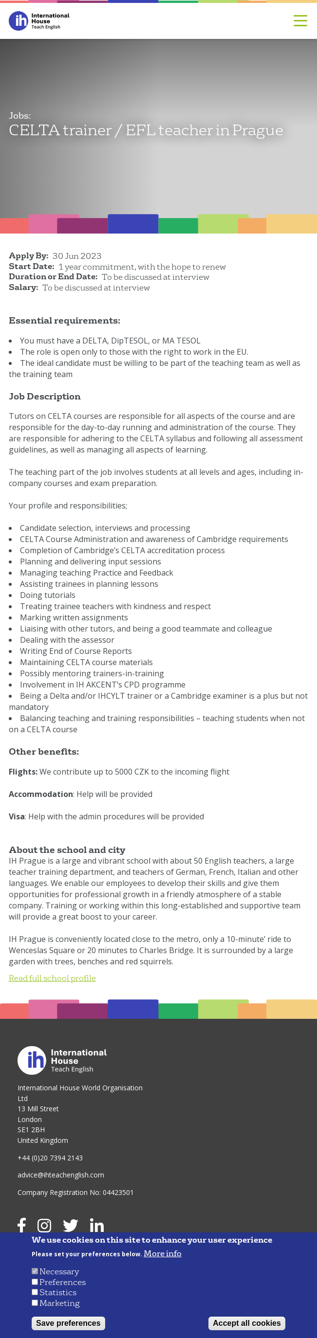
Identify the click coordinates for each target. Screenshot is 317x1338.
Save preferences (68, 1323)
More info (163, 1253)
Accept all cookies (247, 1323)
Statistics (57, 1292)
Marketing (59, 1303)
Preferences (62, 1282)
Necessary (59, 1271)
